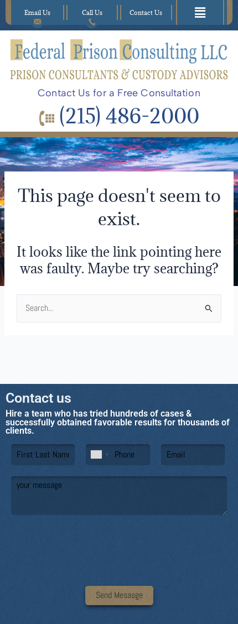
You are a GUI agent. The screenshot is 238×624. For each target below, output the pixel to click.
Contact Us (146, 12)
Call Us (92, 14)
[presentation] (119, 567)
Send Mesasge (119, 595)
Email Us (37, 14)
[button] (200, 12)
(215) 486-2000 (119, 115)
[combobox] (99, 455)
